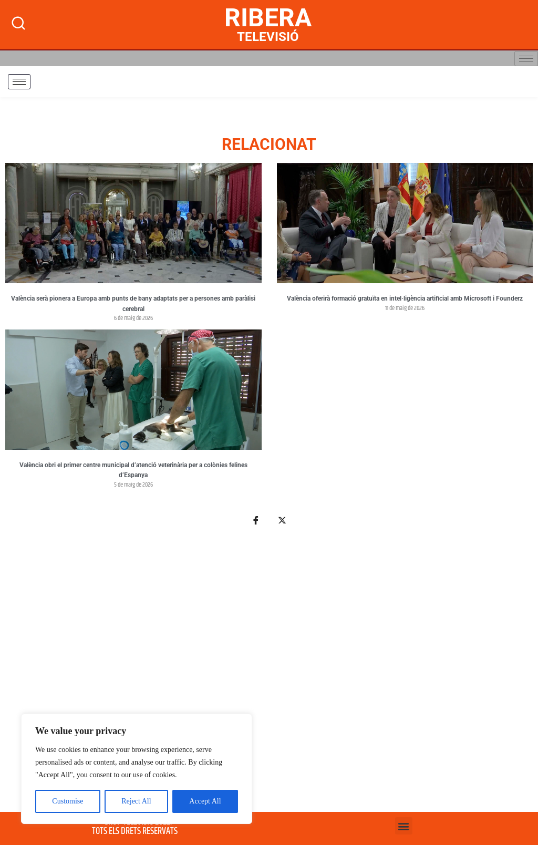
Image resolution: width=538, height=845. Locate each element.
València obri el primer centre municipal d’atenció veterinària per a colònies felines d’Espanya (133, 470)
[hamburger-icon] (526, 58)
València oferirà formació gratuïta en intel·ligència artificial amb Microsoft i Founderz (405, 298)
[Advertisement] (269, 675)
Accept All (205, 801)
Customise (67, 801)
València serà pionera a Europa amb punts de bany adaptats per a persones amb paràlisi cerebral (133, 304)
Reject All (136, 801)
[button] (403, 825)
